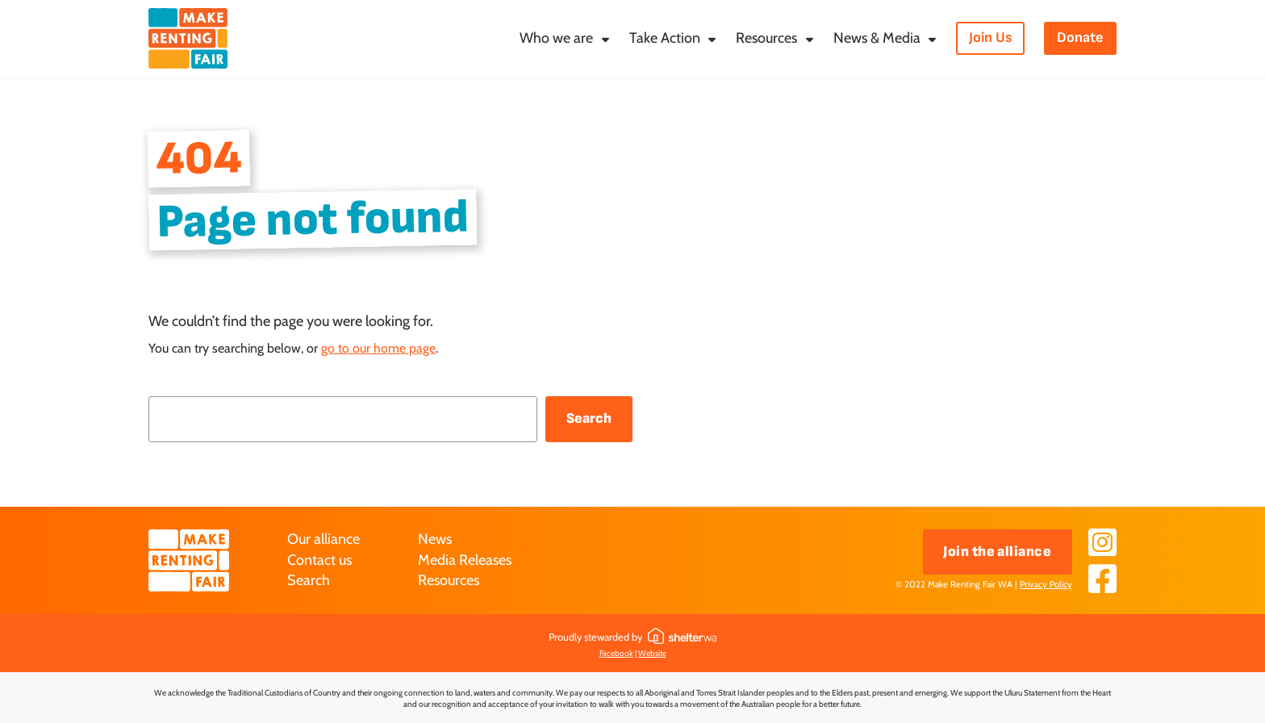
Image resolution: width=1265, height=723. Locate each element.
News (435, 539)
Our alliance (323, 539)
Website (652, 653)
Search (589, 418)
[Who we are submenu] (605, 39)
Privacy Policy (1046, 584)
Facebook (616, 653)
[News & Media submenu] (932, 39)
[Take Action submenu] (712, 39)
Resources (448, 580)
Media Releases (464, 560)
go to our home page (378, 348)
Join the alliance (997, 551)
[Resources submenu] (809, 39)
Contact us (319, 560)
